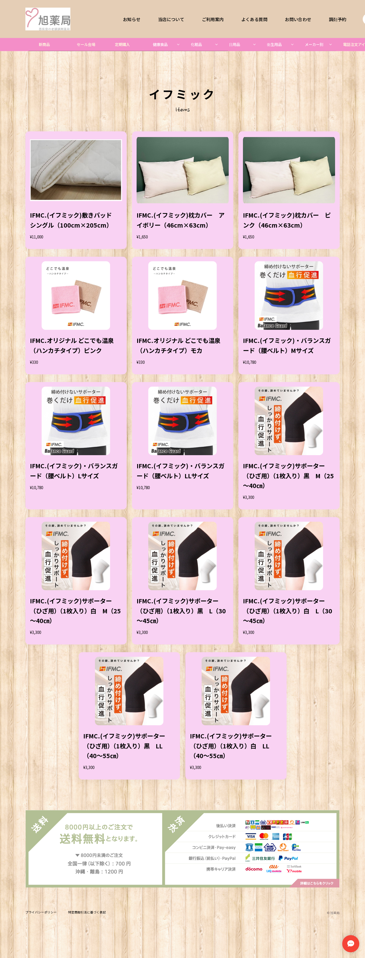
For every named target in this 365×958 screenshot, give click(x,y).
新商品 (44, 44)
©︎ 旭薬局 (333, 913)
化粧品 (196, 44)
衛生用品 (274, 44)
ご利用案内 (213, 19)
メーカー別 (314, 44)
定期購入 (122, 44)
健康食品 (160, 44)
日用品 (234, 44)
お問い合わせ (298, 19)
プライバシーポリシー (41, 912)
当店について (171, 19)
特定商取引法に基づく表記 (87, 912)
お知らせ (131, 19)
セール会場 (86, 44)
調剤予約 (337, 19)
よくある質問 (254, 19)
